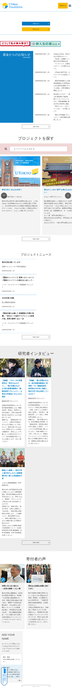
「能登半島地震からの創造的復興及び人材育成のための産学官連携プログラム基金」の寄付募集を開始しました (62, 85)
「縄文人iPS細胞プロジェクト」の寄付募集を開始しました (62, 117)
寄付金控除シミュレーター (62, 569)
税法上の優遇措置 (61, 564)
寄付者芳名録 (44, 570)
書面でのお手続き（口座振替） (10, 573)
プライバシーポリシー (41, 657)
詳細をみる (36, 23)
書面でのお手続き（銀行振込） (10, 563)
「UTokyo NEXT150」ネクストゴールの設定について (62, 74)
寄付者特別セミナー (45, 574)
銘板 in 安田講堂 (45, 566)
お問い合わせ (55, 657)
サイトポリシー (27, 657)
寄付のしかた (10, 629)
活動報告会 (44, 578)
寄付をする (36, 29)
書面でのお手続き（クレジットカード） (10, 568)
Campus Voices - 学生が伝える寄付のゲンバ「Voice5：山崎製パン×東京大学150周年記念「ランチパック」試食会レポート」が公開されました (62, 61)
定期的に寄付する (27, 565)
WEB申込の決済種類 (10, 559)
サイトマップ (16, 657)
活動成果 (8, 636)
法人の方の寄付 (27, 560)
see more (36, 126)
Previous (4, 196)
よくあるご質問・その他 (13, 644)
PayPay (25, 569)
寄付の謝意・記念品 (11, 633)
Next (68, 196)
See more (36, 239)
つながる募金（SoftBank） (27, 573)
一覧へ (69, 497)
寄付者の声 (9, 640)
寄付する (63, 5)
